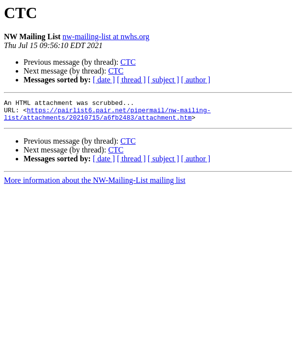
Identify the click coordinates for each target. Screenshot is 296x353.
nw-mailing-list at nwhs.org (105, 36)
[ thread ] (131, 80)
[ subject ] (163, 80)
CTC (127, 62)
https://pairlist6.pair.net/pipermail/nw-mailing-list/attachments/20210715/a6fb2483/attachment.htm (107, 117)
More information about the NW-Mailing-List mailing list (95, 184)
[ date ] (104, 80)
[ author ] (196, 80)
